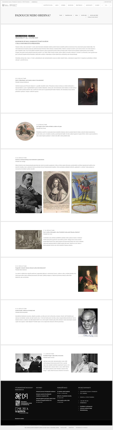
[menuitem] (101, 5)
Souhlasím (66, 427)
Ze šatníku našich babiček (64, 392)
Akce (61, 5)
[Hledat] (110, 5)
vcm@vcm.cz (37, 2)
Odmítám (72, 427)
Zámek (66, 5)
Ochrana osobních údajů (86, 409)
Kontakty (89, 5)
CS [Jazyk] (105, 5)
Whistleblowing (84, 411)
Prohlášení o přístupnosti (86, 407)
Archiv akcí (86, 15)
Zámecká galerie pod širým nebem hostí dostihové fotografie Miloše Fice (45, 403)
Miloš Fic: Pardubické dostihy (64, 396)
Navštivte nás (54, 5)
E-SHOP (96, 5)
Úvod (61, 15)
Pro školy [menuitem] (80, 5)
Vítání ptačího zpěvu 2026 (63, 401)
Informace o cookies (81, 427)
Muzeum (73, 5)
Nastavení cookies (20, 419)
